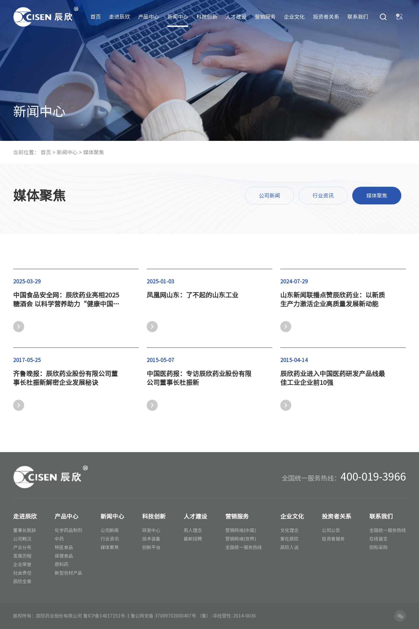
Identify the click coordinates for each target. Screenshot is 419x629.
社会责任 (22, 573)
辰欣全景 (22, 581)
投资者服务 (333, 539)
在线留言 (378, 539)
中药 (59, 539)
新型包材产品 (68, 573)
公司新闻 (269, 195)
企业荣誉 (22, 564)
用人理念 (193, 530)
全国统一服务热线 (243, 547)
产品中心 (148, 16)
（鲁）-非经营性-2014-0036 (226, 616)
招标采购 (378, 547)
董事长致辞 (24, 530)
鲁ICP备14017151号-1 (106, 616)
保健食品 (64, 556)
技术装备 (151, 539)
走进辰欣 (119, 16)
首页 (95, 16)
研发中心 (151, 530)
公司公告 (331, 530)
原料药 (61, 564)
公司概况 (22, 539)
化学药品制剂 (68, 530)
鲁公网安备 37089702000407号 (163, 616)
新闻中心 (177, 16)
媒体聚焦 (93, 152)
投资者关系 (326, 16)
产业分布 (22, 547)
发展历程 (22, 556)
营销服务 (265, 16)
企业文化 (294, 16)
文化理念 (289, 530)
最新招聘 (193, 539)
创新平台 (151, 547)
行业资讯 (323, 195)
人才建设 (236, 16)
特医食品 (64, 547)
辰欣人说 (289, 547)
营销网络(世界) (240, 539)
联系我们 (357, 16)
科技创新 (206, 16)
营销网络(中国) (240, 530)
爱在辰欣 (289, 539)
